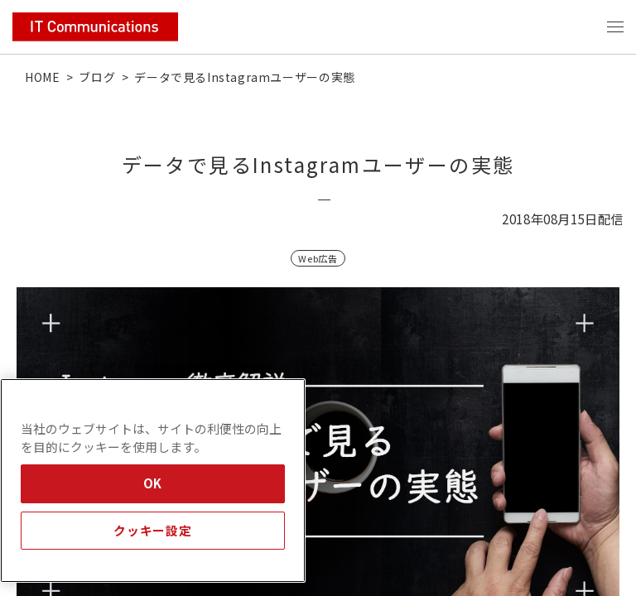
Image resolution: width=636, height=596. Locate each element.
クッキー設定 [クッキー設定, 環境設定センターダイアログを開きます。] (152, 530)
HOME (42, 77)
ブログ (97, 77)
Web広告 (317, 258)
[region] (153, 480)
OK (152, 483)
